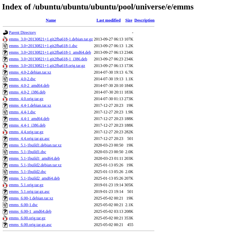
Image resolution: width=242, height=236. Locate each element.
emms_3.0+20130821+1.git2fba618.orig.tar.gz (47, 65)
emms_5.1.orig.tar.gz (26, 185)
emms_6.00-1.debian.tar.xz (31, 198)
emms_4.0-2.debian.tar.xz (30, 72)
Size (128, 20)
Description (144, 20)
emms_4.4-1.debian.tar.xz (30, 105)
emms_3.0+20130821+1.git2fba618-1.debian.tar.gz (51, 39)
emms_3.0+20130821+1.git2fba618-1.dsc (43, 46)
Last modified (108, 20)
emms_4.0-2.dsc (22, 79)
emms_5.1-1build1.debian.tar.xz (35, 145)
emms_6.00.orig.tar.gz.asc (30, 224)
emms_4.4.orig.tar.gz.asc (29, 138)
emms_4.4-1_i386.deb (27, 125)
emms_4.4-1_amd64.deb (29, 118)
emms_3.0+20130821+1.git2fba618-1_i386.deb (48, 59)
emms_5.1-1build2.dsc (27, 171)
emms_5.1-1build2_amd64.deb (34, 178)
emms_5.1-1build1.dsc (27, 152)
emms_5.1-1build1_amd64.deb (34, 158)
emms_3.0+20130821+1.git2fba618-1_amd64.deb (50, 52)
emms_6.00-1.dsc (23, 205)
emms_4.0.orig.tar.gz (26, 99)
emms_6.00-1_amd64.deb (30, 211)
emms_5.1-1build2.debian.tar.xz (35, 165)
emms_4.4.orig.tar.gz (26, 132)
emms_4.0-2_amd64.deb (29, 85)
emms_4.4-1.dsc (22, 112)
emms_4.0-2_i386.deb (27, 92)
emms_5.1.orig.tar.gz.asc (29, 191)
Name (51, 20)
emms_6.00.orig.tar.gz (27, 218)
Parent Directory (22, 32)
